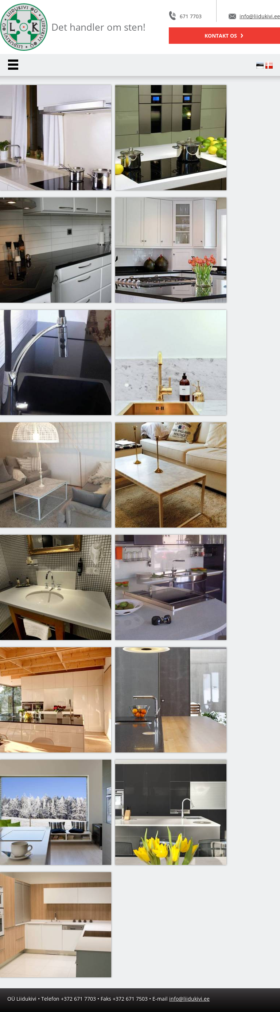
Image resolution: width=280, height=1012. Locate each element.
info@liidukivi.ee (260, 16)
